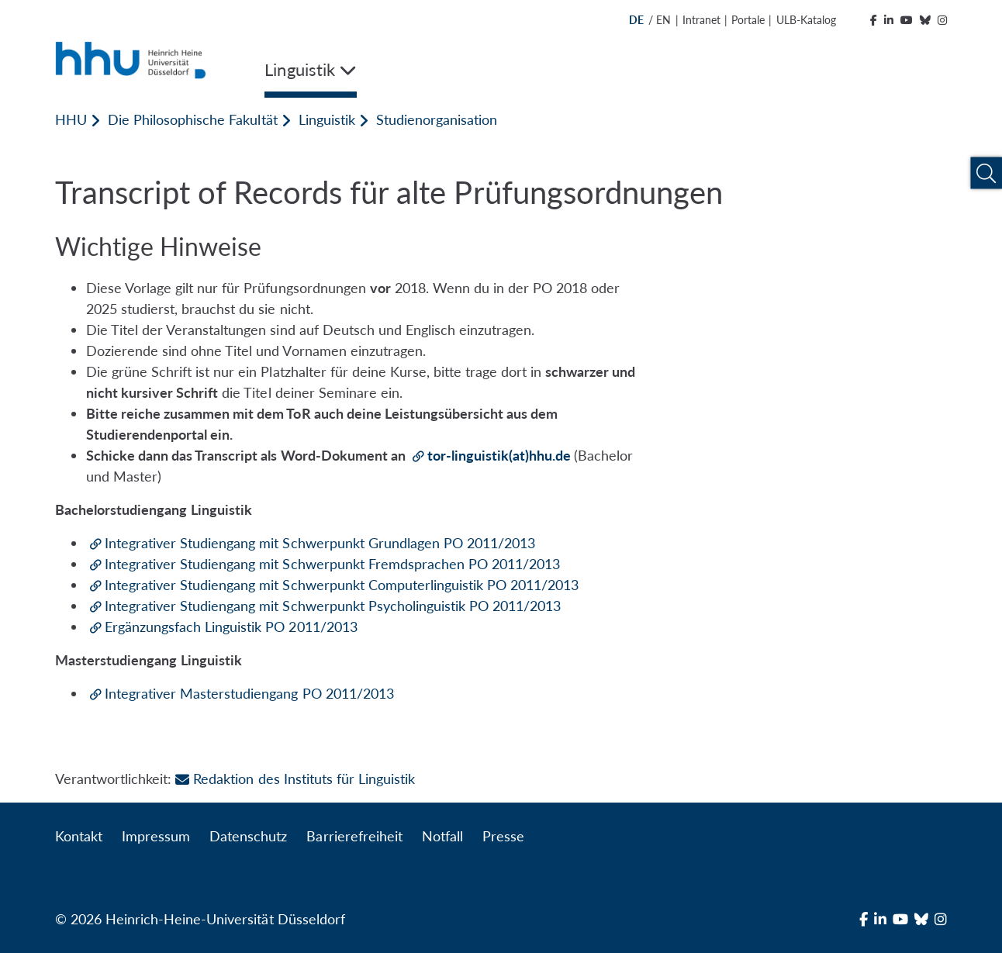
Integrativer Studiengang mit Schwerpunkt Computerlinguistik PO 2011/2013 (342, 584)
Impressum (156, 835)
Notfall (442, 835)
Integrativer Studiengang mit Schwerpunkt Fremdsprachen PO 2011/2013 (332, 563)
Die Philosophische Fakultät (192, 119)
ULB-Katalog (806, 19)
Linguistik (327, 119)
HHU (71, 119)
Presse (503, 835)
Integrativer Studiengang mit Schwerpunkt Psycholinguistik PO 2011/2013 (333, 605)
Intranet (701, 19)
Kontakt (78, 835)
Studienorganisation (436, 119)
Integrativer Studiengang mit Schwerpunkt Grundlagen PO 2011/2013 (320, 542)
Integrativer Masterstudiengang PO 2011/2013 (249, 693)
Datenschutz (248, 835)
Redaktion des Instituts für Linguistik (295, 778)
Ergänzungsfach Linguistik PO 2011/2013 (231, 626)
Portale (748, 19)
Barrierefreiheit (354, 835)
